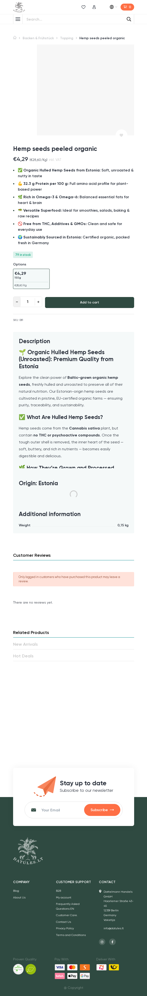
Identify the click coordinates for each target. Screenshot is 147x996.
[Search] (129, 19)
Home (14, 38)
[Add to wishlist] (121, 135)
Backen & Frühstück (38, 38)
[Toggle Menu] (18, 19)
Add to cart (89, 302)
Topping (66, 38)
